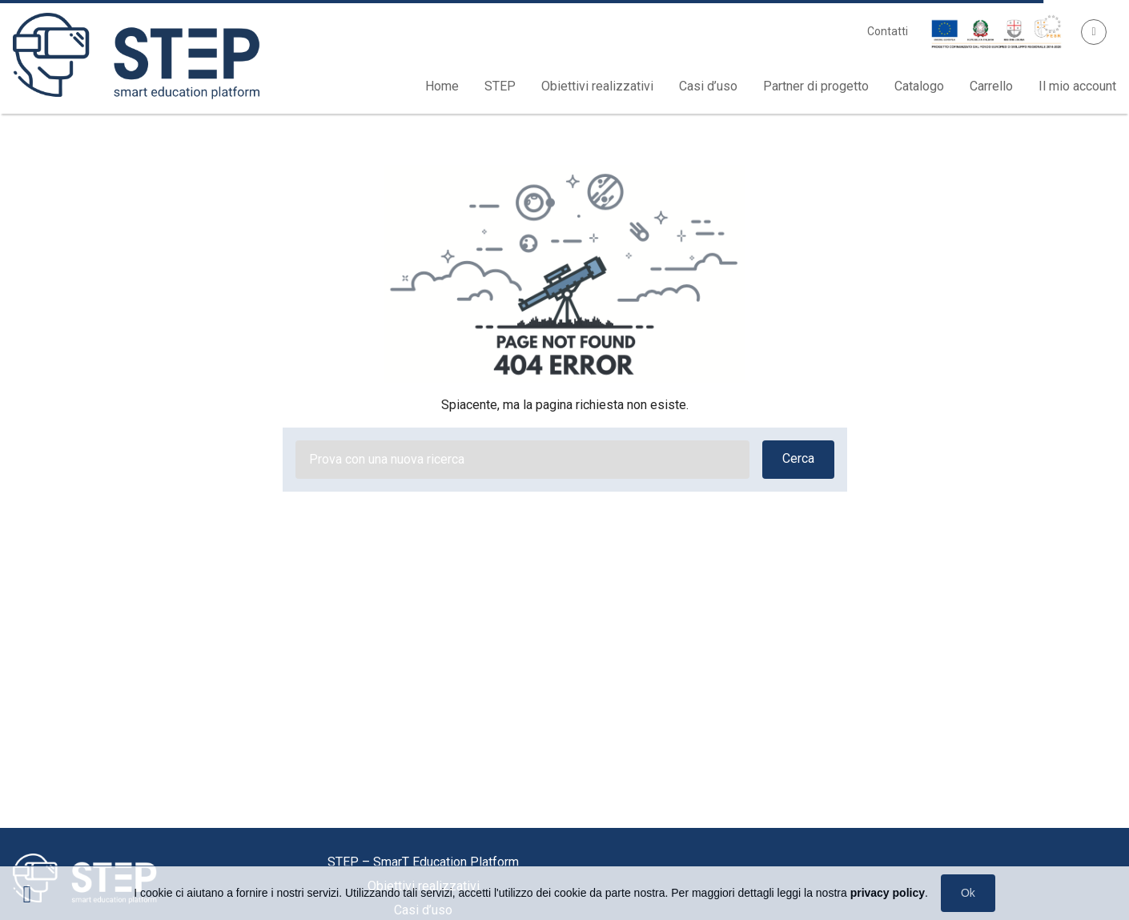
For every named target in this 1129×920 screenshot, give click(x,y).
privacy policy (887, 892)
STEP (500, 86)
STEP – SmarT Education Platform (423, 862)
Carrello (991, 86)
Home (442, 86)
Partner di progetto (816, 86)
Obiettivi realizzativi (597, 86)
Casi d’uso (708, 86)
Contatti (887, 31)
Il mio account (1077, 86)
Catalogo (919, 86)
